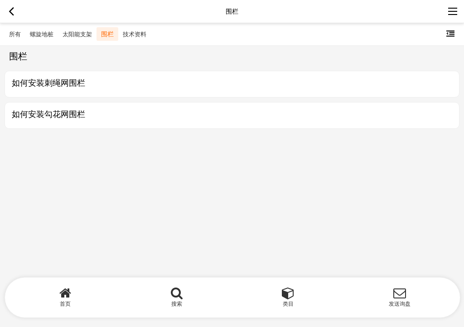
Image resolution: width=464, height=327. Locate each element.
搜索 (176, 303)
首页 (65, 303)
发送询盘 (400, 303)
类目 (288, 303)
